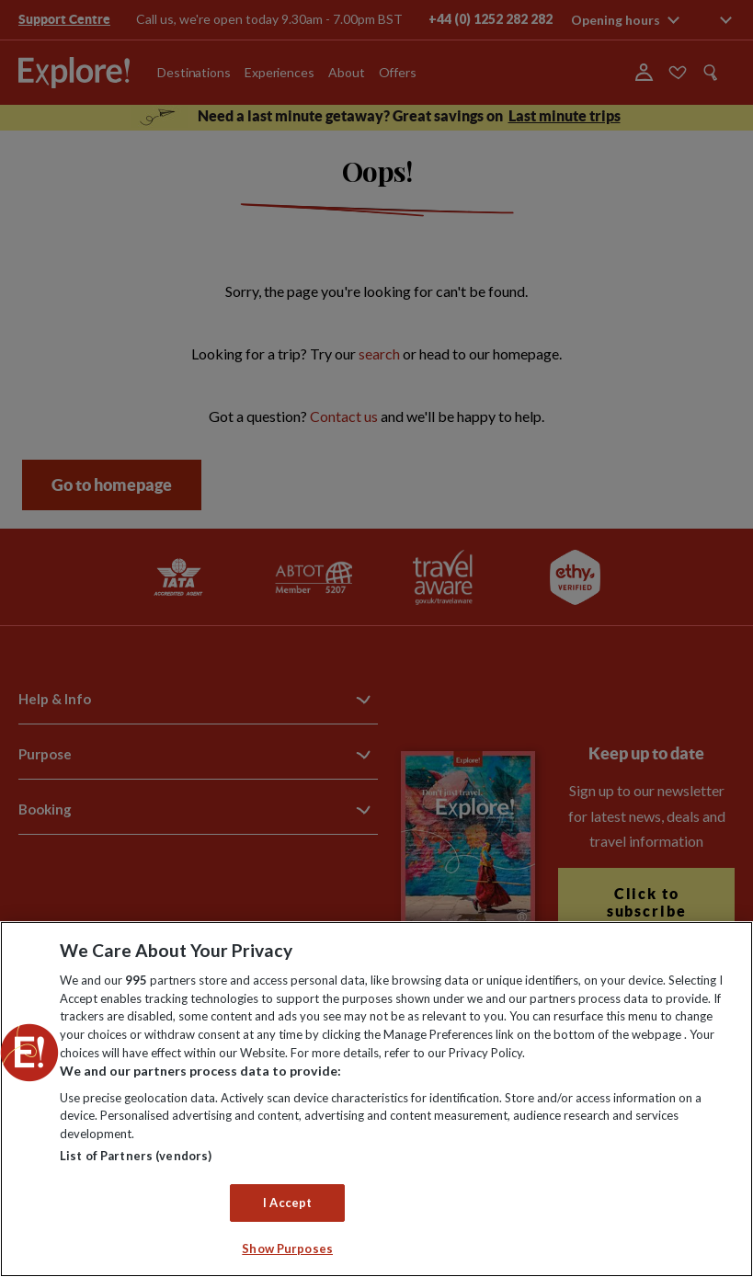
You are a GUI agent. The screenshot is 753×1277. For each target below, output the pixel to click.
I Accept (287, 1202)
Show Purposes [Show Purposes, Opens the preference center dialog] (287, 1248)
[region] (376, 1099)
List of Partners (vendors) (135, 1155)
